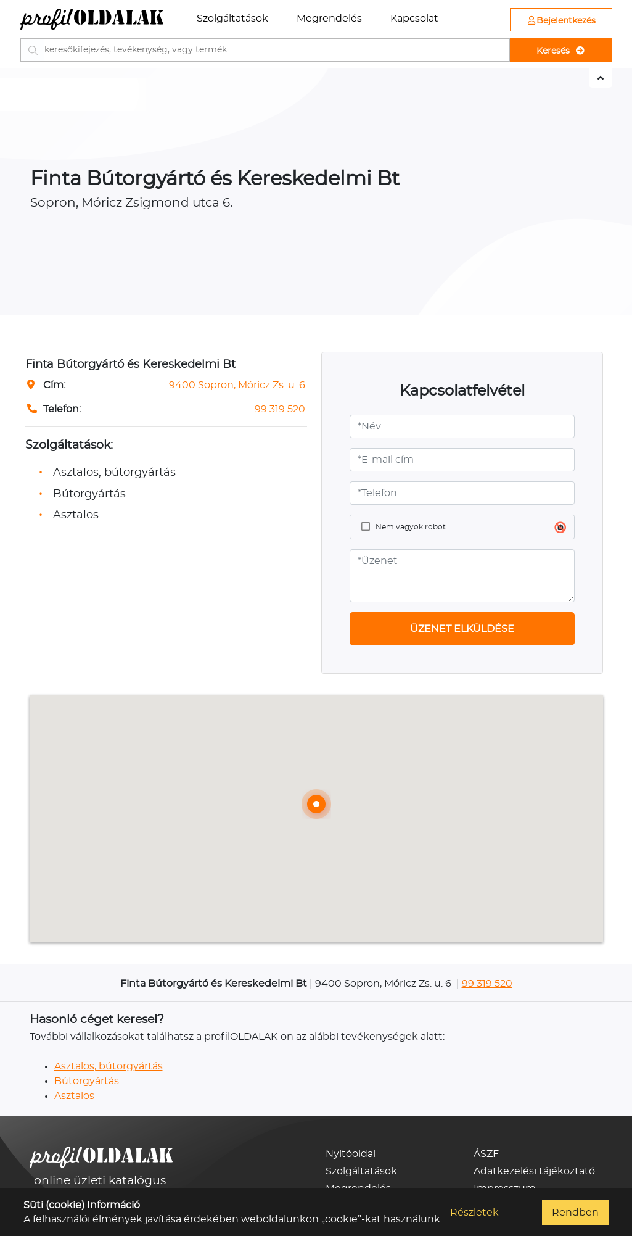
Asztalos (74, 1096)
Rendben (575, 1212)
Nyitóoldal (351, 1154)
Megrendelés (329, 18)
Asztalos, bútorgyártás (108, 1066)
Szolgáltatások (232, 18)
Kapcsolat (414, 18)
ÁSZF (486, 1154)
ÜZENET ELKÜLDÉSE (462, 629)
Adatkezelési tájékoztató (534, 1171)
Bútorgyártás (86, 1081)
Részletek (474, 1212)
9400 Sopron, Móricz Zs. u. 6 (237, 385)
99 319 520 (280, 409)
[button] (316, 804)
